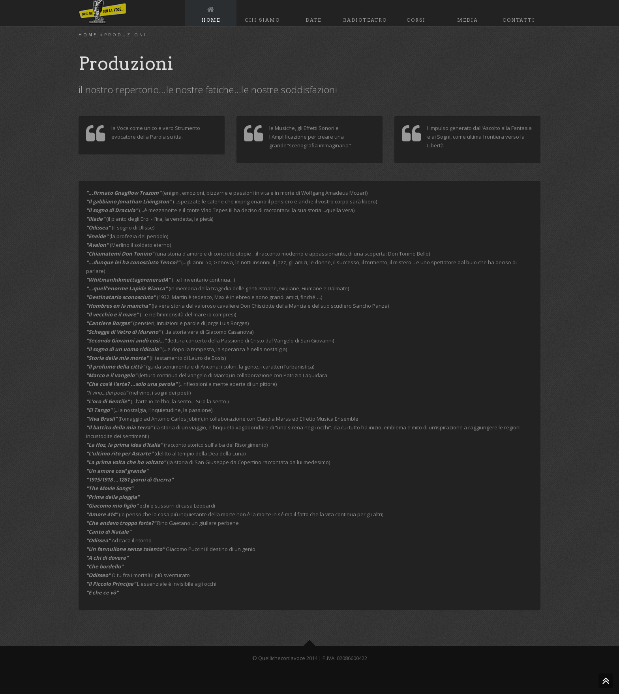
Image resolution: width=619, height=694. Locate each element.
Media (467, 13)
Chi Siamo (262, 13)
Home (210, 13)
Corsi (416, 13)
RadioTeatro (365, 13)
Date (313, 13)
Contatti (519, 13)
